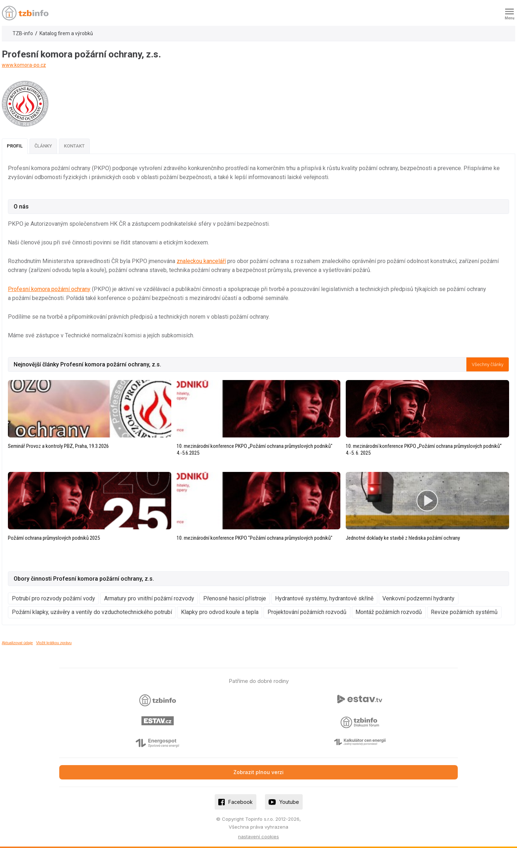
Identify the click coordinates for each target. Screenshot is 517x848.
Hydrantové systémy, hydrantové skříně (324, 598)
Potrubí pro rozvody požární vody (53, 598)
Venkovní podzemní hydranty (418, 598)
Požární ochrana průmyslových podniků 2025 (54, 538)
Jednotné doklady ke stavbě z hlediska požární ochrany (403, 538)
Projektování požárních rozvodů (306, 612)
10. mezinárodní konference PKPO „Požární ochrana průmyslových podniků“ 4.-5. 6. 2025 (424, 449)
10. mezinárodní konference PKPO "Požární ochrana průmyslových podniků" (254, 538)
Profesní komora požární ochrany (49, 289)
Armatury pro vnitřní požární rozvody (149, 598)
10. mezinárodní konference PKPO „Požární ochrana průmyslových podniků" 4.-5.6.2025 (254, 449)
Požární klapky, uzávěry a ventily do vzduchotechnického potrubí (92, 612)
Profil (15, 146)
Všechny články (487, 364)
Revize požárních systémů (464, 612)
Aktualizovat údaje (17, 643)
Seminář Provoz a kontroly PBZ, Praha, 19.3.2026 (58, 446)
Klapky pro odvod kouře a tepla (219, 612)
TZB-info (23, 33)
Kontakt (74, 146)
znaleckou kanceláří (201, 261)
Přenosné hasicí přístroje (234, 598)
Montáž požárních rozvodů (388, 612)
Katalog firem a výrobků (66, 33)
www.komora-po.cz (24, 65)
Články (43, 146)
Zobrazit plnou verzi (258, 772)
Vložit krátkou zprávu (54, 643)
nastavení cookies (258, 836)
